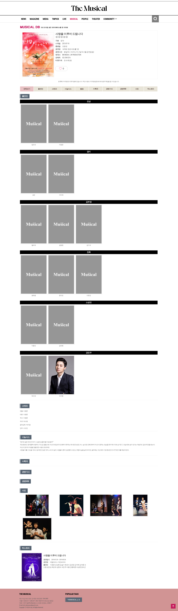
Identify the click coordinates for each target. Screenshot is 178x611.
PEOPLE (84, 19)
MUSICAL (74, 19)
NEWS (23, 19)
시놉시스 (68, 89)
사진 (137, 89)
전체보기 (26, 89)
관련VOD (123, 89)
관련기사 (109, 89)
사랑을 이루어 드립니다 (54, 555)
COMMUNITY (110, 19)
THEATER (96, 19)
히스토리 (150, 89)
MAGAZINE (34, 19)
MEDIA (45, 19)
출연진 (40, 89)
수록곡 (95, 89)
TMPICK (55, 19)
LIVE (64, 19)
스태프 (54, 89)
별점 (81, 89)
